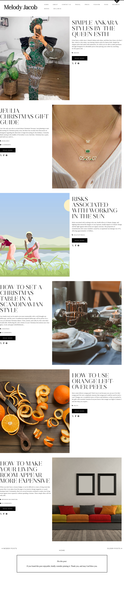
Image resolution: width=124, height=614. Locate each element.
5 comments (6, 144)
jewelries (4, 141)
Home (46, 4)
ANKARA (75, 53)
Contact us (66, 4)
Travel (78, 4)
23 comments (7, 503)
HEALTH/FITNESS (78, 235)
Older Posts (114, 548)
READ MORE (80, 58)
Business (116, 4)
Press (87, 4)
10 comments (6, 332)
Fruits (75, 405)
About (55, 4)
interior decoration (8, 499)
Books (46, 8)
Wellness (57, 8)
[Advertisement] (62, 592)
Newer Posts (9, 548)
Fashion (96, 4)
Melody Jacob (20, 7)
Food (106, 4)
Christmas (4, 329)
